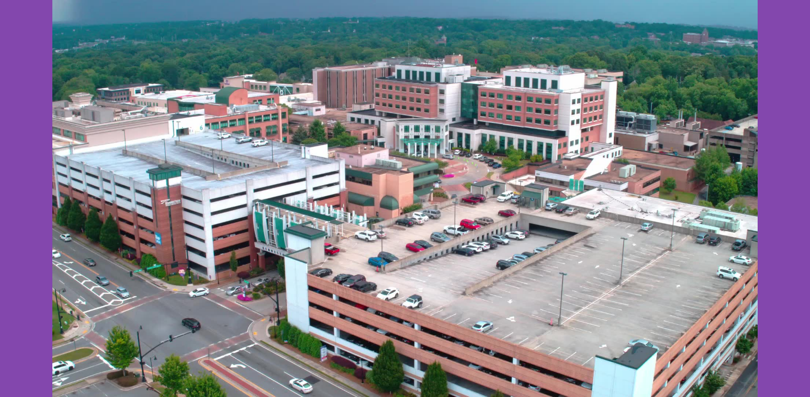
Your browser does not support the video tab (405, 198)
